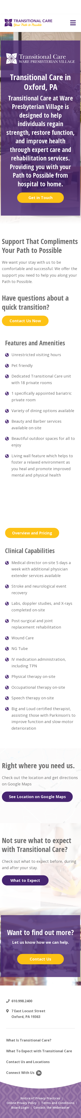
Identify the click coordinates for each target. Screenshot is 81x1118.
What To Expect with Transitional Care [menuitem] (39, 1051)
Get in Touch (40, 197)
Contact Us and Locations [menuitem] (28, 1061)
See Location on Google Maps (37, 796)
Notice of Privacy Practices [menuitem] (40, 1098)
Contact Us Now (25, 320)
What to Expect (25, 880)
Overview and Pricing (32, 532)
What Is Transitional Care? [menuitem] (28, 1040)
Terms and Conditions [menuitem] (57, 1103)
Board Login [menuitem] (20, 1107)
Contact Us (40, 959)
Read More (49, 9)
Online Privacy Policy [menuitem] (22, 1103)
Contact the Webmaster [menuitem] (52, 1107)
